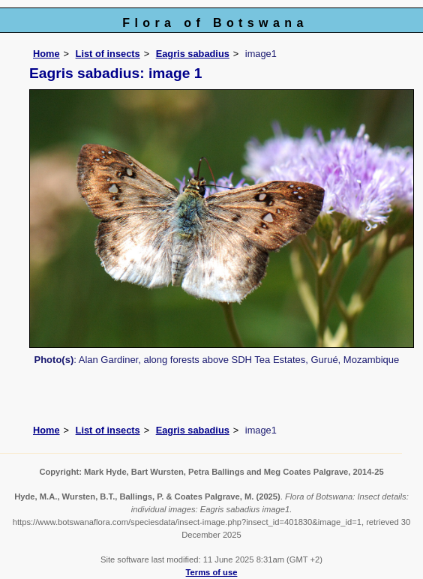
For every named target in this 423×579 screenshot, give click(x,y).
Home (46, 53)
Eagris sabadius (193, 53)
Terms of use (212, 572)
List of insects (108, 53)
